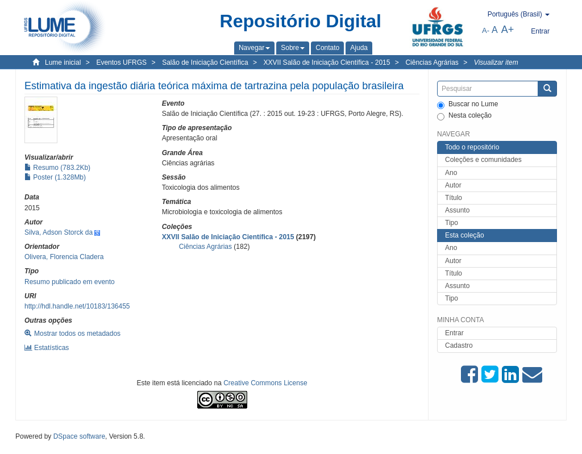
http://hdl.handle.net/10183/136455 (77, 306)
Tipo (451, 223)
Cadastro (459, 345)
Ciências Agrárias (431, 62)
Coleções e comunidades (483, 160)
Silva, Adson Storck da (58, 232)
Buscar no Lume (467, 104)
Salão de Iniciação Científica (205, 62)
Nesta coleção (464, 115)
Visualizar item (496, 62)
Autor (453, 185)
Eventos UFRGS (121, 62)
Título (453, 198)
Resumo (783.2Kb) (57, 168)
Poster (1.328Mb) (55, 177)
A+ (507, 29)
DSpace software (79, 436)
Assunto (457, 210)
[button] (254, 48)
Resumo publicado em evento (69, 282)
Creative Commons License (265, 383)
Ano (451, 173)
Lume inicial (63, 62)
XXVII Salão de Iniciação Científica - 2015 (327, 62)
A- (485, 30)
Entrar (454, 333)
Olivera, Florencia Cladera (63, 257)
